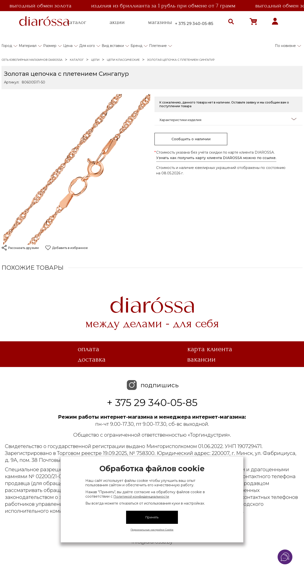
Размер (50, 45)
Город (6, 45)
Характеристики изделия (227, 119)
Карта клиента (209, 349)
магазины (160, 22)
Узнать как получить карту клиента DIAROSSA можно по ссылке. (216, 158)
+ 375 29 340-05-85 (194, 23)
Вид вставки (113, 45)
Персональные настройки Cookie (152, 529)
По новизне (285, 45)
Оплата (88, 349)
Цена (68, 45)
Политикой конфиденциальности (141, 496)
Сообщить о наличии (190, 139)
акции (117, 22)
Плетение (158, 45)
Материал (28, 45)
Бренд (136, 45)
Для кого (87, 45)
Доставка (92, 359)
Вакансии (201, 359)
